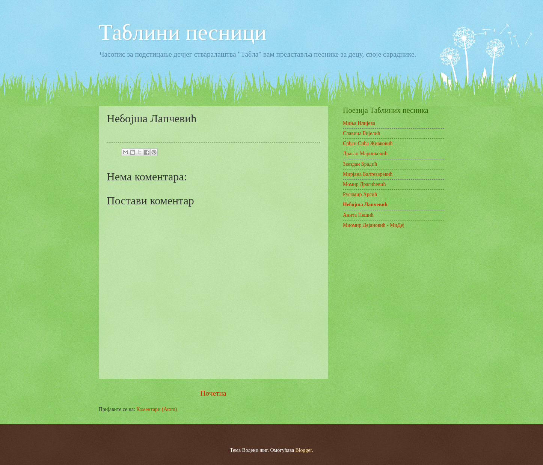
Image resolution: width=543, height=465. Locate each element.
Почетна (213, 393)
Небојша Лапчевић (365, 204)
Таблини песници (183, 32)
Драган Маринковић (365, 153)
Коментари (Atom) (156, 409)
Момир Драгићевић (364, 184)
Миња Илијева (359, 123)
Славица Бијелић (361, 133)
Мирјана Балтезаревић (367, 174)
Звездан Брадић (360, 164)
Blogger (304, 450)
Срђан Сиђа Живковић (368, 143)
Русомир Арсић (360, 194)
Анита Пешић (358, 215)
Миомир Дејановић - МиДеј (373, 225)
